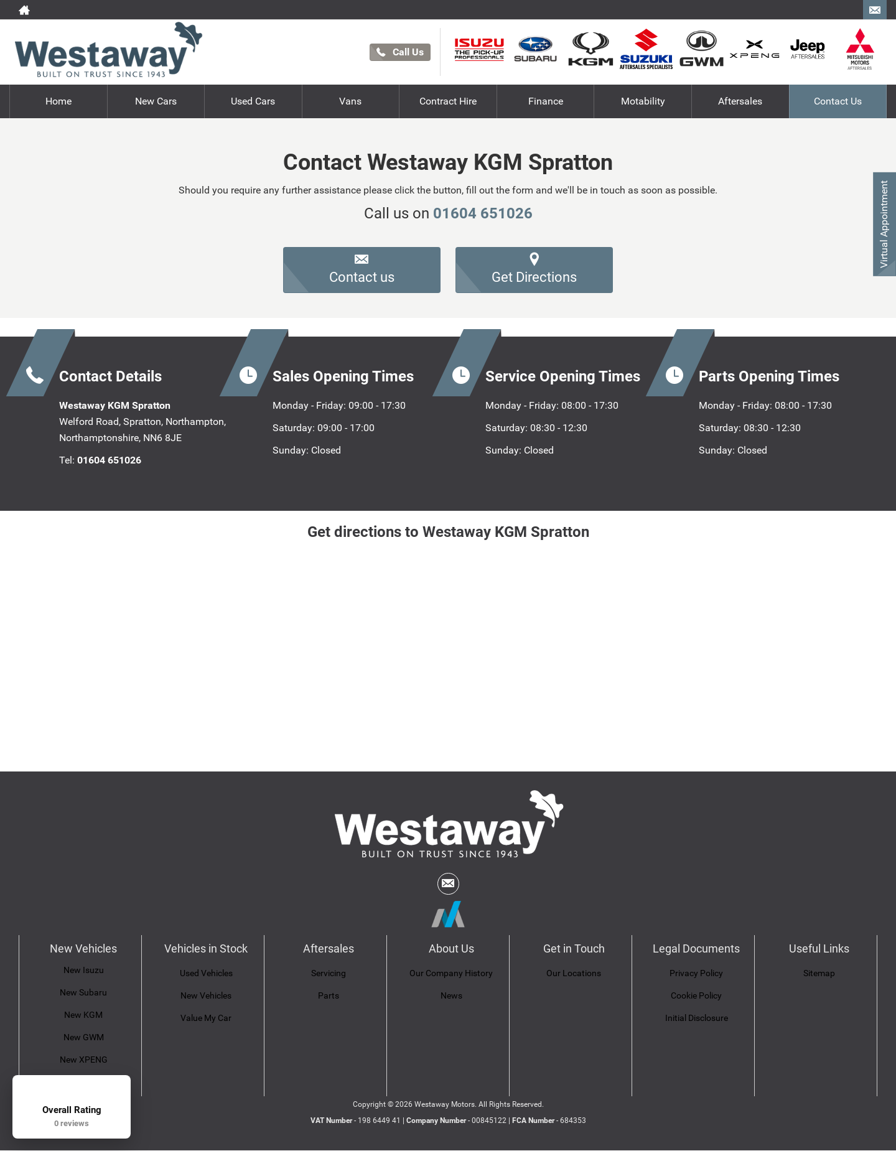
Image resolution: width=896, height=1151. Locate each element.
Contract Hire (448, 101)
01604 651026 (483, 213)
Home (58, 101)
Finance (545, 101)
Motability (643, 101)
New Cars (156, 101)
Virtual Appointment (884, 224)
